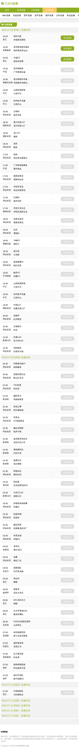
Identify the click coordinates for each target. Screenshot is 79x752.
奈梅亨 (16, 315)
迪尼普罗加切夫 (20, 439)
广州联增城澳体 (20, 165)
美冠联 (6, 635)
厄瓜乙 (6, 571)
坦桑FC (16, 276)
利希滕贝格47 (19, 363)
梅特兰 (16, 244)
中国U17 (17, 305)
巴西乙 (6, 646)
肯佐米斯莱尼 (19, 190)
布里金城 (17, 535)
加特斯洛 (17, 348)
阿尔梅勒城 (18, 410)
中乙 (5, 93)
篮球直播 (21, 10)
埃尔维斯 (17, 464)
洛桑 (15, 557)
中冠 (5, 72)
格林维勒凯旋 (19, 664)
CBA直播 (35, 10)
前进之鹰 (17, 406)
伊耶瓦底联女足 (20, 212)
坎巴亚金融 (18, 571)
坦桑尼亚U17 (19, 308)
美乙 (5, 39)
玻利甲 (6, 593)
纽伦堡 (16, 388)
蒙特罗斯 (17, 525)
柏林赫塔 (17, 367)
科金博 (16, 657)
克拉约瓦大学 (19, 442)
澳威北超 (7, 244)
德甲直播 (49, 15)
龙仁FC (16, 133)
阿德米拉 (17, 471)
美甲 (5, 668)
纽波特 (16, 517)
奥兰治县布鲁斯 (20, 636)
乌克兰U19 (18, 492)
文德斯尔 (17, 326)
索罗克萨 (17, 115)
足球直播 (50, 10)
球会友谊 (7, 115)
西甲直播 (28, 15)
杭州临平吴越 (19, 101)
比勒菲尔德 (18, 351)
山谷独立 (17, 625)
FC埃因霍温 (18, 421)
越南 (15, 136)
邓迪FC (16, 539)
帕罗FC (16, 273)
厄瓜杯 (6, 625)
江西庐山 (17, 104)
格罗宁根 (17, 431)
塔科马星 (17, 36)
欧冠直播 (71, 15)
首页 (7, 10)
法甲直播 (60, 15)
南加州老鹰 (18, 61)
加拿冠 (6, 550)
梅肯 (15, 147)
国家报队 (17, 568)
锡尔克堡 (17, 265)
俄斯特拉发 (18, 179)
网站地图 (25, 746)
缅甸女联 (7, 211)
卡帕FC (16, 240)
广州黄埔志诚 (19, 72)
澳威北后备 (8, 82)
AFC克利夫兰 (19, 600)
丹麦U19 (17, 337)
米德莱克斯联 (19, 40)
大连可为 (17, 93)
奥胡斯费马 (18, 262)
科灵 (15, 330)
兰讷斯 (16, 255)
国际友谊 (7, 125)
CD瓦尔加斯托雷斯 (21, 621)
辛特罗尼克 (18, 187)
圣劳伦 (16, 546)
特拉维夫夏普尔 (20, 158)
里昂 (15, 144)
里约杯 (6, 485)
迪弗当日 (17, 460)
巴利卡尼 (17, 453)
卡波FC (16, 58)
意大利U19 (18, 341)
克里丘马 (17, 646)
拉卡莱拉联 (18, 654)
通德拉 (16, 233)
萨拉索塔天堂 (19, 668)
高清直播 (67, 38)
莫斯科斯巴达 (19, 374)
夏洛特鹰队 (18, 614)
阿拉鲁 (16, 482)
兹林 (15, 154)
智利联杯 (7, 657)
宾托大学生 (18, 593)
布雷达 (16, 417)
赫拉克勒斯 (18, 428)
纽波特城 (17, 514)
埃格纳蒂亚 (18, 399)
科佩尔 (16, 507)
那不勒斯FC (18, 679)
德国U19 (17, 496)
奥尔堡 (16, 251)
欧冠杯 (6, 399)
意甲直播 (39, 15)
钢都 (15, 603)
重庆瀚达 (17, 169)
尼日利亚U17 (19, 126)
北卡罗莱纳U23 (20, 611)
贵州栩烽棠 (18, 68)
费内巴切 (17, 474)
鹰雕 (15, 582)
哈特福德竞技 (19, 632)
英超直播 (17, 15)
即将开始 (67, 70)
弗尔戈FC (17, 550)
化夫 (15, 230)
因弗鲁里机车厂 (20, 528)
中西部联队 (18, 691)
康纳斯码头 (18, 449)
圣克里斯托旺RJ (20, 485)
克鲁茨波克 (18, 219)
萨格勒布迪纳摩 (20, 503)
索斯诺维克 (18, 176)
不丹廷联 (7, 276)
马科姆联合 (18, 694)
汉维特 (16, 111)
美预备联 (7, 50)
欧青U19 (6, 340)
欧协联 (6, 453)
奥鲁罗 (16, 589)
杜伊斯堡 (17, 319)
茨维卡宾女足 (19, 208)
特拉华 (16, 578)
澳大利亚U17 (19, 122)
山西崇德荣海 (19, 90)
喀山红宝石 (18, 378)
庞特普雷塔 (18, 643)
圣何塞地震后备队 (21, 47)
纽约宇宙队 (18, 675)
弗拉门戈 (17, 560)
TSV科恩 (17, 385)
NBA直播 (6, 15)
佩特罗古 (17, 396)
